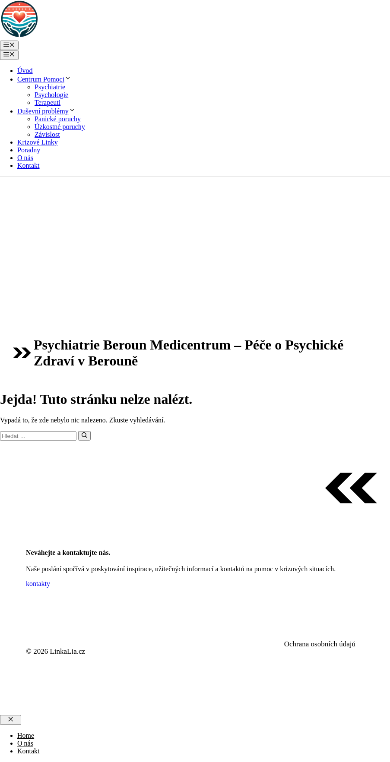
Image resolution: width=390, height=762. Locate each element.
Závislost (47, 134)
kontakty (38, 583)
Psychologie (51, 94)
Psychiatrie (50, 87)
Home (25, 735)
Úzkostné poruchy (60, 126)
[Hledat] (84, 436)
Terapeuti (47, 102)
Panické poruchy (58, 119)
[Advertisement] (195, 241)
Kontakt (28, 165)
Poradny (28, 150)
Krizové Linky (37, 142)
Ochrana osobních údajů (319, 644)
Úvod (25, 70)
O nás (25, 157)
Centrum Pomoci (44, 79)
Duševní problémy (46, 111)
